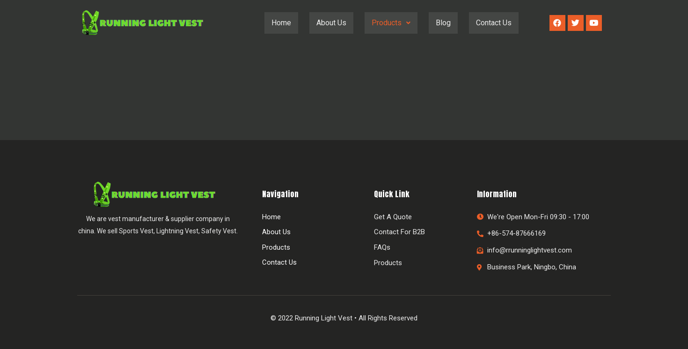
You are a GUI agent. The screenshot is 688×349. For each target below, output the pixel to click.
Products (391, 22)
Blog (443, 22)
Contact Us (494, 22)
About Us (331, 22)
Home (281, 22)
